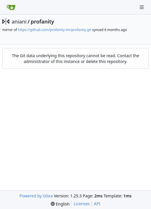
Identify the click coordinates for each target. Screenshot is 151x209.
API (97, 203)
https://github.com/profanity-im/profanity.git (54, 29)
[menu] (60, 204)
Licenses (82, 203)
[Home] (11, 7)
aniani (19, 21)
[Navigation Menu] (142, 7)
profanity (42, 21)
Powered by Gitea (36, 196)
